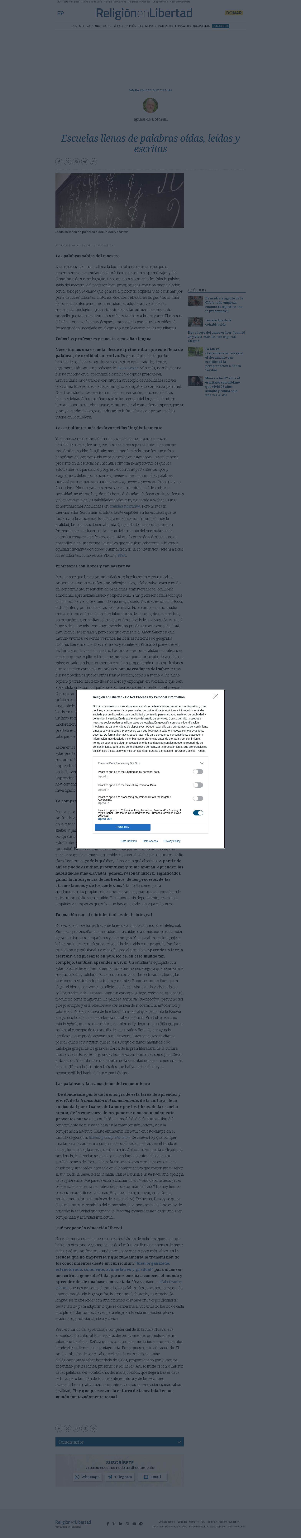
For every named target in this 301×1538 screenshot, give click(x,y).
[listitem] (150, 763)
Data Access (150, 841)
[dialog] (150, 769)
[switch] (198, 771)
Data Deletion (129, 841)
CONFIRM (123, 827)
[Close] (217, 697)
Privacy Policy (172, 841)
